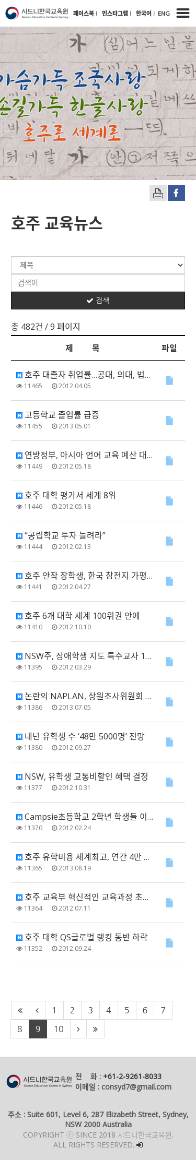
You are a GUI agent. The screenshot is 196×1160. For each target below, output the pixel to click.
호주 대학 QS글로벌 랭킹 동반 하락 (82, 937)
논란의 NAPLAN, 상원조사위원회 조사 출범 (85, 696)
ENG (164, 13)
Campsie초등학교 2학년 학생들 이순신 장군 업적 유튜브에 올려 (85, 816)
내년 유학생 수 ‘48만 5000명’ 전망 (80, 736)
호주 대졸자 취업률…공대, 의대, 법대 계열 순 (85, 374)
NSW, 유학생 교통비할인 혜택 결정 (82, 776)
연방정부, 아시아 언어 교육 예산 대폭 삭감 (85, 455)
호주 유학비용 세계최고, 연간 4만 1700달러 (85, 857)
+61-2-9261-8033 (132, 1076)
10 (58, 1029)
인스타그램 (116, 13)
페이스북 (84, 13)
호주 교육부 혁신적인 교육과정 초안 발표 (85, 897)
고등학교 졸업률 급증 (57, 415)
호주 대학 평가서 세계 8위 (66, 495)
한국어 (144, 13)
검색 (97, 300)
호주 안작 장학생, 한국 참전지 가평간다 (85, 575)
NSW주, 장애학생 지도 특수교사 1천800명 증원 (85, 656)
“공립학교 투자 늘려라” (61, 535)
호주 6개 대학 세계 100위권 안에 (78, 615)
